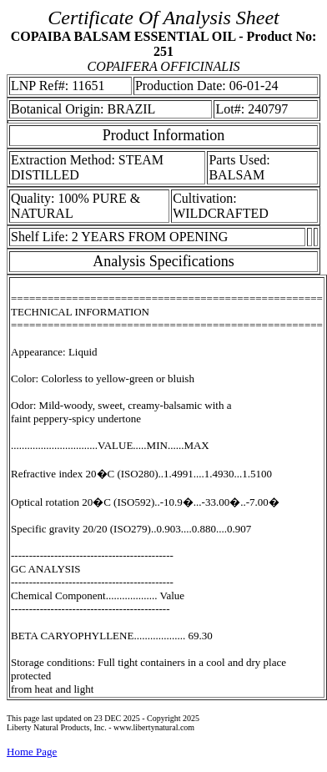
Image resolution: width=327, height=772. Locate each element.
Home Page (32, 751)
